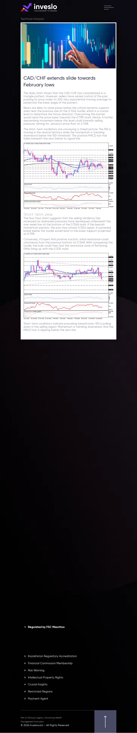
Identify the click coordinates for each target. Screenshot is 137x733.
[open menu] (108, 7)
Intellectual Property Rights (45, 677)
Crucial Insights (37, 684)
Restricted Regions (40, 691)
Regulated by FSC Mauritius (46, 627)
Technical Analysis (32, 19)
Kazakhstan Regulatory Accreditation (52, 656)
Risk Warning (36, 670)
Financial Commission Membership (50, 663)
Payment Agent (38, 698)
